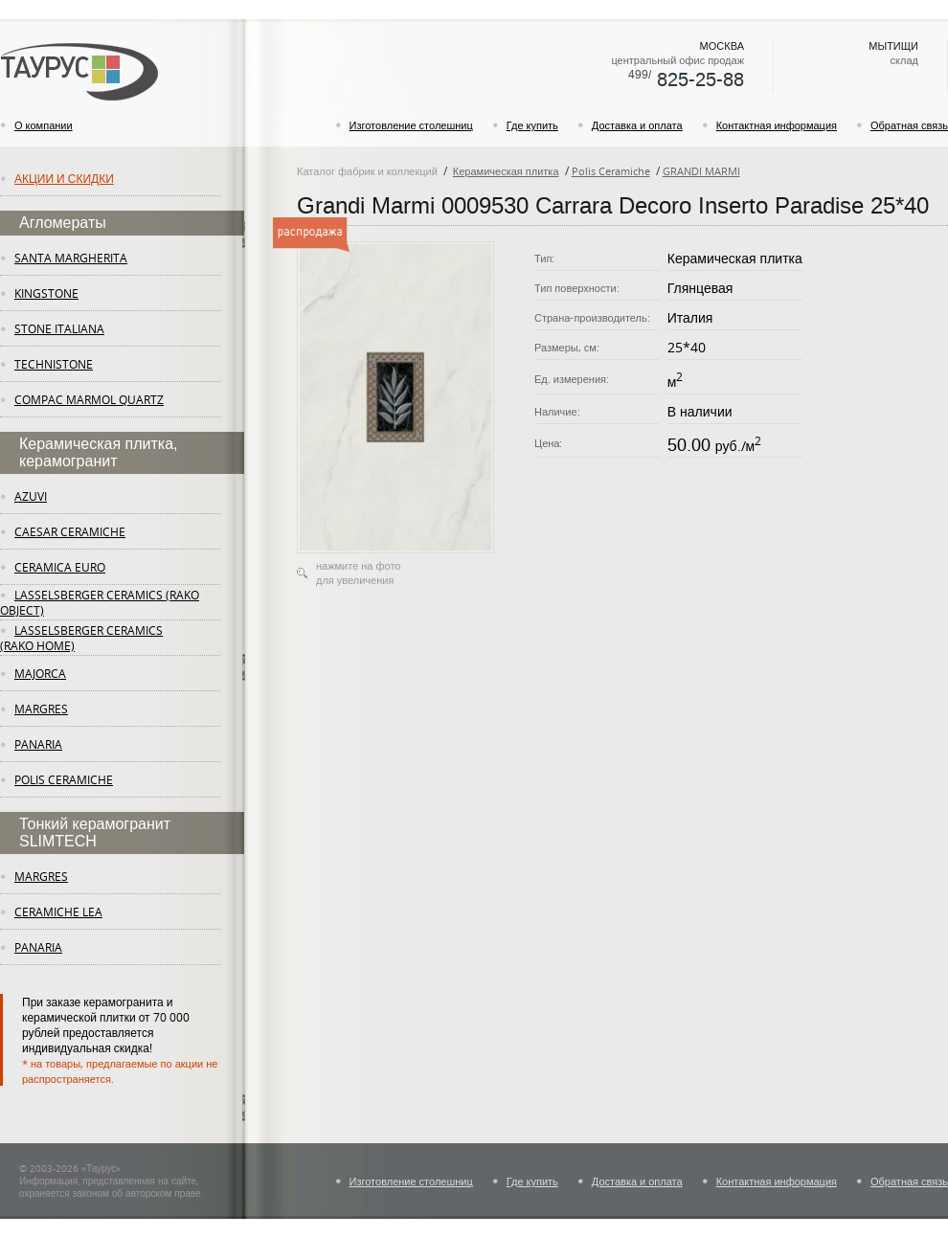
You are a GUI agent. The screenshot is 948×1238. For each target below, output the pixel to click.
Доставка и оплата (637, 125)
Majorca (40, 673)
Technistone (53, 363)
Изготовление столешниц (411, 125)
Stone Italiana (59, 328)
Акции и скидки (64, 178)
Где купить (532, 125)
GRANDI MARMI (701, 171)
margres (41, 708)
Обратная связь (909, 125)
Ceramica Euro (59, 566)
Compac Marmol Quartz (89, 399)
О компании (43, 125)
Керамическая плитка (506, 171)
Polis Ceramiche (63, 779)
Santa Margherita (70, 257)
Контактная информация (776, 125)
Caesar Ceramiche (69, 531)
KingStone (46, 293)
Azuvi (30, 496)
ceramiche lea (58, 911)
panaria (38, 744)
